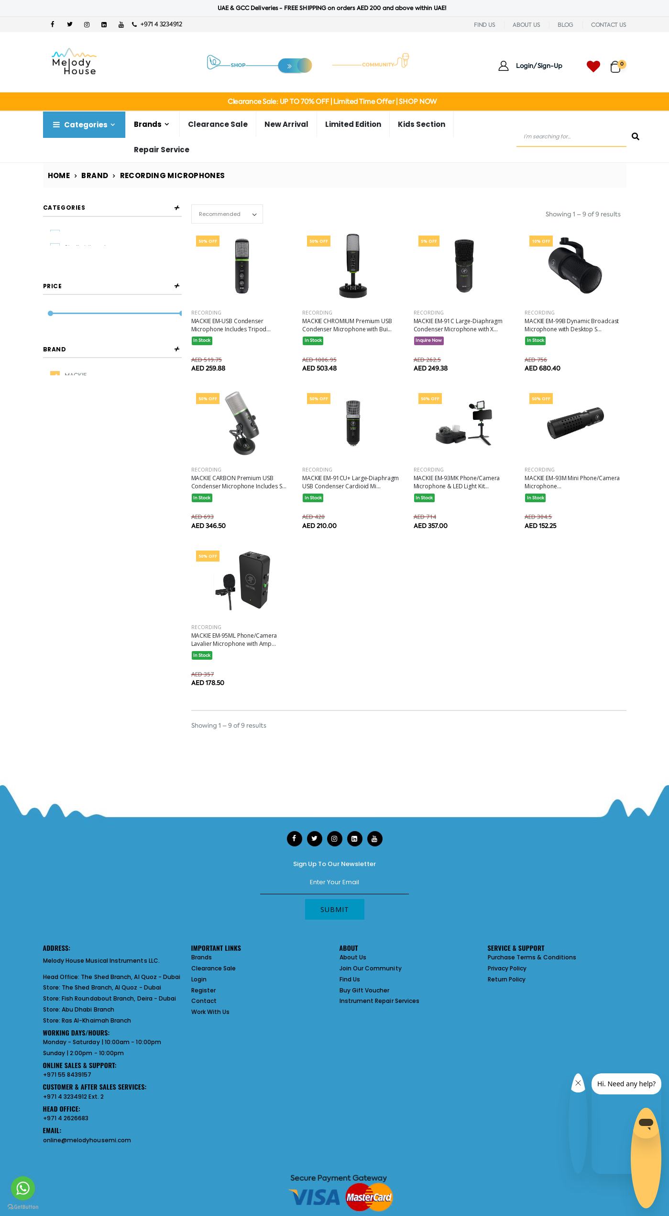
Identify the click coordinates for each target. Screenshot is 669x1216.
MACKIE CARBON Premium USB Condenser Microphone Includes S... (238, 482)
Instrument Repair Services (380, 1001)
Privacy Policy (507, 968)
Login (199, 979)
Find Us (350, 979)
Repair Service (161, 150)
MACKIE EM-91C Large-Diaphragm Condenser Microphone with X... (458, 325)
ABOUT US (526, 25)
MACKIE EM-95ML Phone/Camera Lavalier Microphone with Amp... (234, 639)
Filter (64, 368)
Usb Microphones (88, 234)
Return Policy (507, 979)
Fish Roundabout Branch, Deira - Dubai (119, 998)
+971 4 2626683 (66, 1118)
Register (203, 990)
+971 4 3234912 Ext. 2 (73, 1096)
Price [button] (52, 322)
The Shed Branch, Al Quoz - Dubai (130, 977)
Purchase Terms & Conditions (532, 957)
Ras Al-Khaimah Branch (96, 1020)
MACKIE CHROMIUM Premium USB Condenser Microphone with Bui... (347, 325)
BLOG (565, 25)
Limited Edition (353, 124)
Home (59, 175)
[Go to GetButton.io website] (23, 1206)
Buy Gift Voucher (365, 990)
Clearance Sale (218, 124)
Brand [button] (54, 406)
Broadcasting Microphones (103, 264)
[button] (618, 62)
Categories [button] (64, 207)
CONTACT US (608, 25)
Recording (206, 312)
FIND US (484, 25)
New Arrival (286, 124)
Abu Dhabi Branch (88, 1009)
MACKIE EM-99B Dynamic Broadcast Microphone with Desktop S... (572, 325)
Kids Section (421, 124)
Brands (148, 124)
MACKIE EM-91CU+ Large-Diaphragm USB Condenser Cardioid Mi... (350, 482)
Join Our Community (371, 968)
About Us (353, 957)
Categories (79, 124)
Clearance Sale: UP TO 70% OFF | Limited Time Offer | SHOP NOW (332, 101)
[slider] (50, 350)
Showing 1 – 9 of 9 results (583, 214)
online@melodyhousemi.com (87, 1140)
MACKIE (76, 433)
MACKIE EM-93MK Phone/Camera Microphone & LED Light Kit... (457, 482)
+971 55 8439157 (67, 1074)
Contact (204, 1001)
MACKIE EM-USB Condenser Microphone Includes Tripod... (231, 325)
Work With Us (210, 1012)
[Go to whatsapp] (23, 1188)
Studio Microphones (93, 249)
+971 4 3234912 (157, 24)
